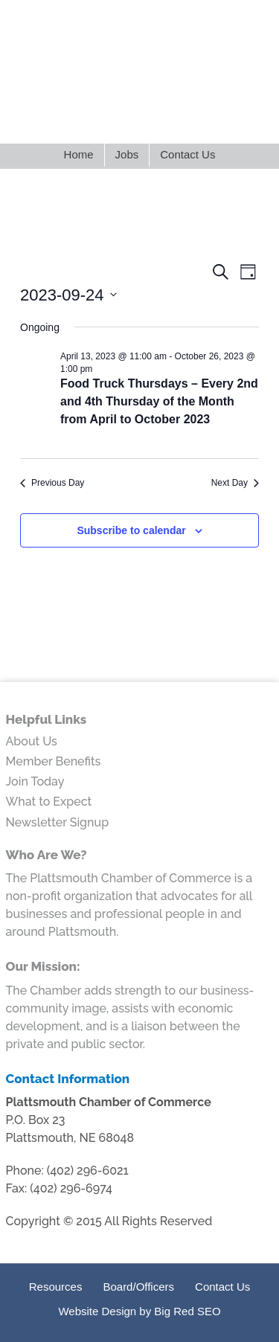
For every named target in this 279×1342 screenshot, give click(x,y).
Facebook (138, 117)
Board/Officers (138, 1286)
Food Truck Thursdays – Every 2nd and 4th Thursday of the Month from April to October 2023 (159, 401)
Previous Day (52, 483)
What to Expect (49, 801)
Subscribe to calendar (131, 530)
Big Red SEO (187, 1311)
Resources (56, 1286)
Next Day (235, 483)
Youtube (190, 117)
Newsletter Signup (57, 822)
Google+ (164, 117)
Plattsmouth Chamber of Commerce (139, 55)
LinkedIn (112, 117)
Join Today (35, 781)
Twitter (85, 117)
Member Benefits (53, 761)
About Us (31, 741)
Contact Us (222, 1286)
